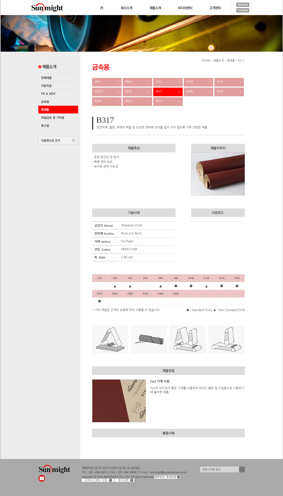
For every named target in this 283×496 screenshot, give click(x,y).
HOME (206, 60)
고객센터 (215, 8)
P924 (137, 81)
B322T (107, 91)
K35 (168, 81)
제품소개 (155, 8)
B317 (168, 91)
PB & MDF (58, 94)
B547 (137, 101)
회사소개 (126, 8)
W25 (107, 81)
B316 (137, 91)
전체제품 (58, 78)
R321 (229, 81)
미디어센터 (185, 8)
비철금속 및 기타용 (58, 117)
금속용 (58, 101)
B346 (198, 91)
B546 (107, 101)
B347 (229, 91)
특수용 (58, 125)
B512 (168, 101)
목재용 (58, 109)
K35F (198, 81)
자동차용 (58, 86)
